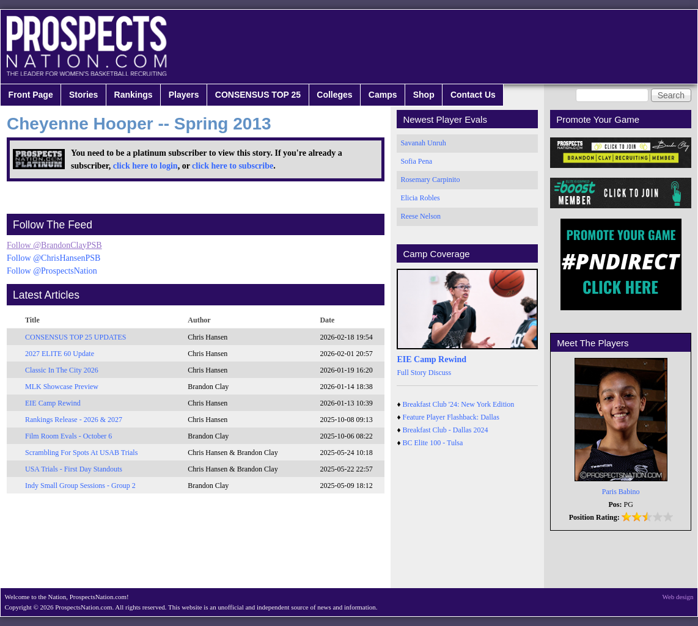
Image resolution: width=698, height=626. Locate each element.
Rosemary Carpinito (430, 179)
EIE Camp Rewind (53, 403)
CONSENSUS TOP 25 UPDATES (76, 337)
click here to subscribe (232, 165)
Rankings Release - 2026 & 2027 (73, 419)
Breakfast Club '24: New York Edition (459, 404)
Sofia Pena (416, 161)
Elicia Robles (419, 198)
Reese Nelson (420, 216)
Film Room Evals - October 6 (68, 436)
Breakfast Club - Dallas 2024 (445, 430)
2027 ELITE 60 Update (59, 353)
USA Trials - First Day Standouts (73, 469)
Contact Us (473, 95)
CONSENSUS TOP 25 (258, 95)
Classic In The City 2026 (61, 370)
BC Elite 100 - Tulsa (433, 443)
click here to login (145, 165)
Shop (424, 95)
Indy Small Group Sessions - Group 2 (80, 485)
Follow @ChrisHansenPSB (53, 258)
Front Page (31, 95)
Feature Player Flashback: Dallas (451, 417)
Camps (383, 95)
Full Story (411, 372)
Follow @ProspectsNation (52, 270)
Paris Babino (621, 491)
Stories (83, 95)
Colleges (334, 95)
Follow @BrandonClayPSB (54, 245)
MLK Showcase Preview (61, 386)
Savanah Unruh (423, 143)
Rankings (133, 95)
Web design (678, 596)
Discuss (439, 372)
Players (184, 95)
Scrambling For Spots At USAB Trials (81, 452)
